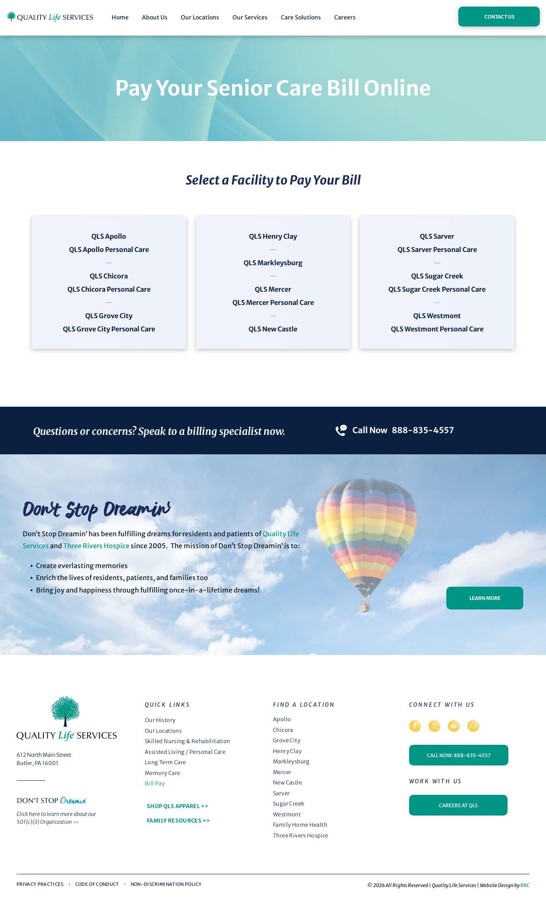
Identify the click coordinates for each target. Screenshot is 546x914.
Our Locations (200, 17)
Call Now (370, 430)
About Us (155, 17)
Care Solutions (301, 17)
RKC (524, 885)
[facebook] (415, 727)
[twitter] (435, 727)
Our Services (250, 17)
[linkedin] (454, 727)
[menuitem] (204, 720)
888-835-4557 (423, 430)
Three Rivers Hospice (96, 546)
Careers (345, 17)
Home (120, 17)
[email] (473, 727)
